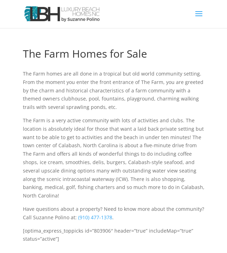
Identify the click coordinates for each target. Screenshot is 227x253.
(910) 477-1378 (95, 217)
